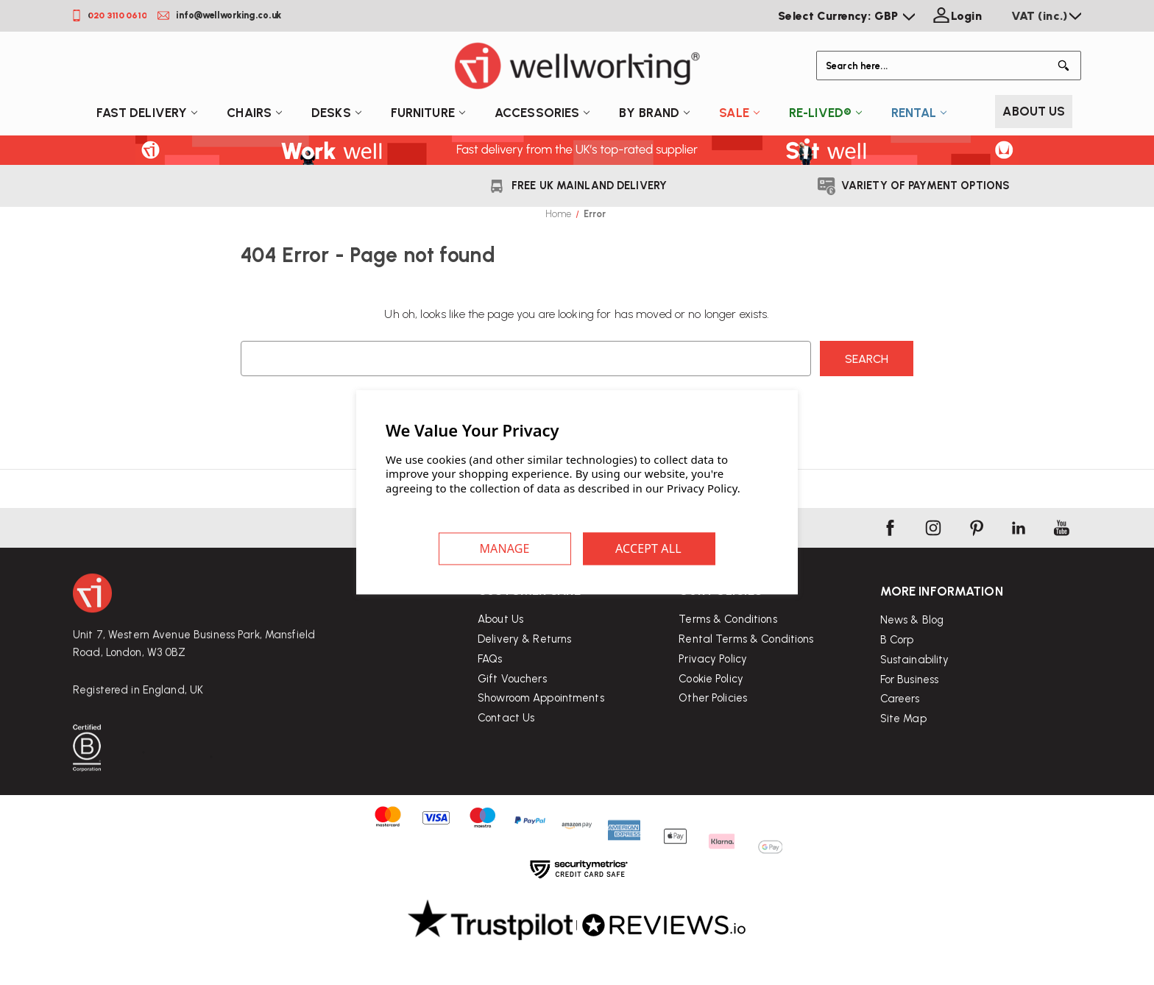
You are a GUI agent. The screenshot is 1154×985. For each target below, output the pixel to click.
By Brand (654, 112)
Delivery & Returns (524, 657)
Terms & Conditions (727, 651)
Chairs (254, 112)
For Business (909, 724)
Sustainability (914, 704)
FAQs (490, 677)
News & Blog (912, 665)
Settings (505, 549)
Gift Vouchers (512, 697)
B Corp (897, 684)
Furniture (428, 112)
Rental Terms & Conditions (746, 671)
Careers (900, 744)
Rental (918, 112)
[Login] (956, 16)
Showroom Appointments (541, 717)
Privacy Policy (713, 691)
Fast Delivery (147, 112)
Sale (739, 112)
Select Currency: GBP (846, 16)
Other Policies (713, 731)
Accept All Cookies (649, 549)
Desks (336, 112)
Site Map (903, 764)
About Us (1033, 111)
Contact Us (506, 737)
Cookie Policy (711, 711)
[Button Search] (1066, 65)
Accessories (542, 112)
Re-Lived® (825, 112)
